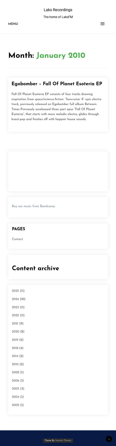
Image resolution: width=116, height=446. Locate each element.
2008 (15, 372)
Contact (17, 239)
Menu (13, 24)
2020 (15, 331)
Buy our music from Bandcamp (33, 206)
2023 (15, 307)
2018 (15, 348)
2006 (15, 380)
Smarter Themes (63, 441)
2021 (15, 323)
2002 (15, 405)
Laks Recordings (58, 9)
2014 (15, 356)
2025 (15, 291)
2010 (15, 364)
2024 (15, 299)
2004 (15, 397)
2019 (15, 340)
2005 (15, 388)
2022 (15, 315)
